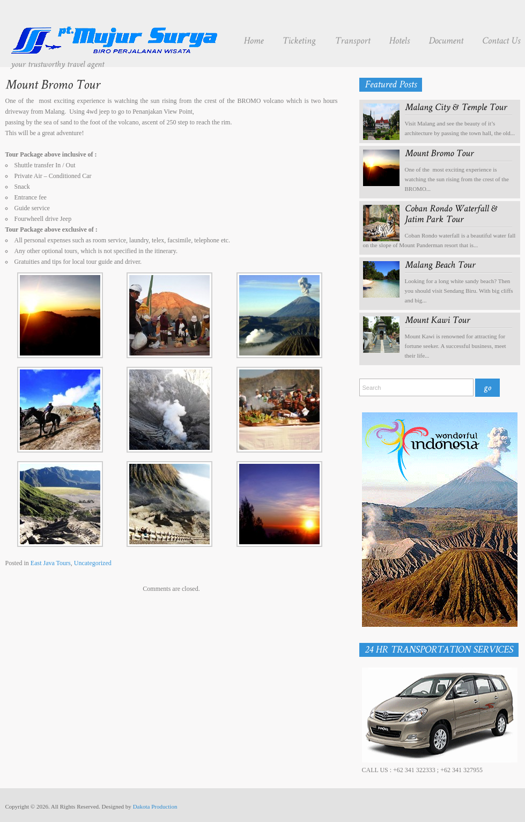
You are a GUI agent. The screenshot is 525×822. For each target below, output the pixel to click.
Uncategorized (93, 563)
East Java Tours (51, 563)
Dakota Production (155, 806)
